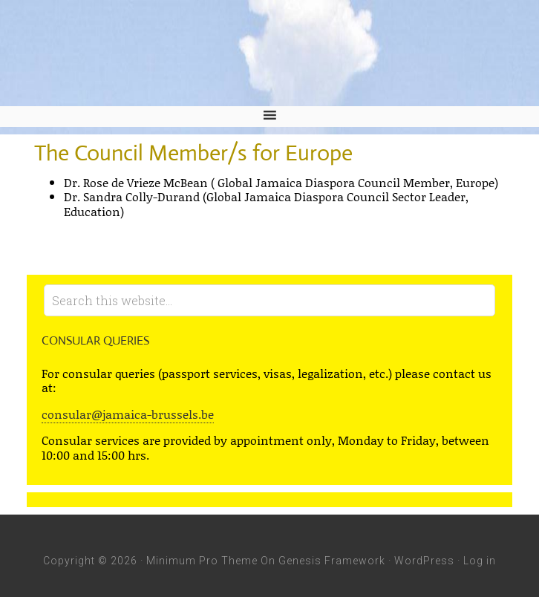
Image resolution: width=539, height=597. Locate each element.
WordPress (424, 561)
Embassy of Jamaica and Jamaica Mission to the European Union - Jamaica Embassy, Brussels (269, 53)
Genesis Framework (331, 561)
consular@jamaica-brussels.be (128, 414)
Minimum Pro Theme (202, 561)
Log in (479, 561)
